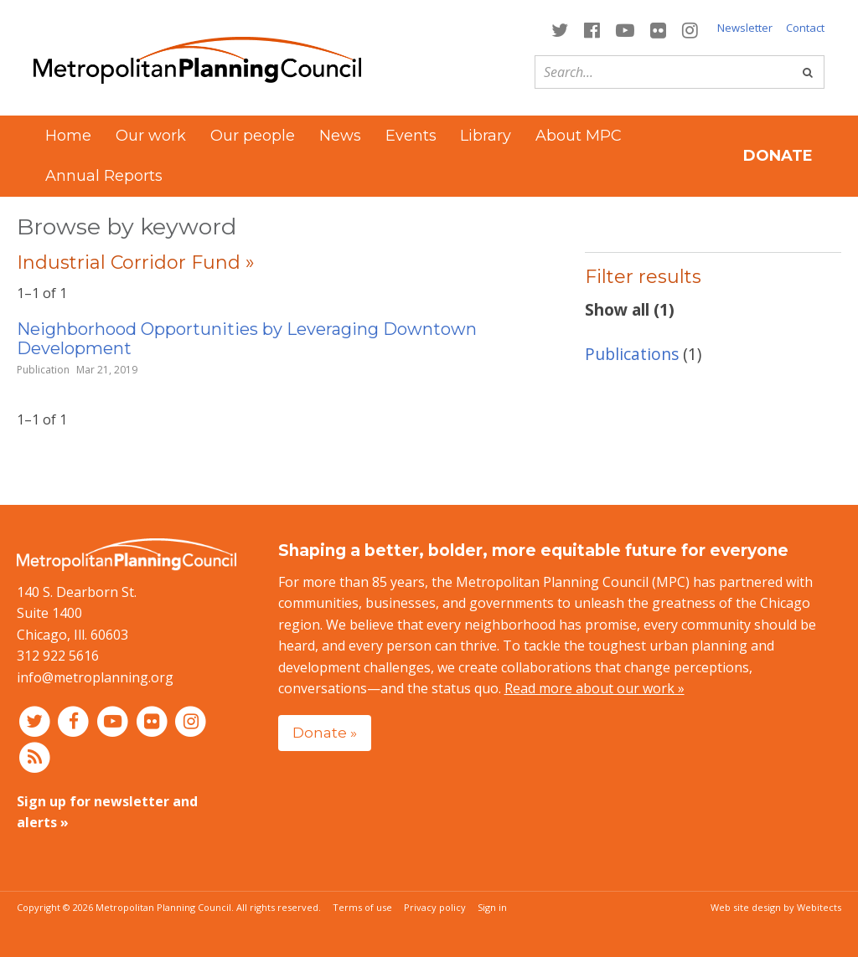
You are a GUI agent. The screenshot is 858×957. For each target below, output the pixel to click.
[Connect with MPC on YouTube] (624, 29)
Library (485, 135)
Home (68, 135)
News (340, 135)
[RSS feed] (35, 756)
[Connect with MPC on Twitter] (559, 29)
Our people (252, 135)
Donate (778, 156)
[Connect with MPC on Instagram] (690, 29)
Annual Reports (104, 176)
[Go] (808, 72)
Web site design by (776, 907)
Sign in (492, 907)
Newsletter (745, 27)
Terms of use (362, 907)
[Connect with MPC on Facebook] (591, 29)
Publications (632, 353)
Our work (151, 135)
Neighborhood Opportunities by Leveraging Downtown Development (247, 338)
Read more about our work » (594, 688)
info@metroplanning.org (95, 677)
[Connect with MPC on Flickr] (658, 29)
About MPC (578, 135)
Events (411, 135)
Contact (805, 27)
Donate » (324, 732)
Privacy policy (435, 907)
